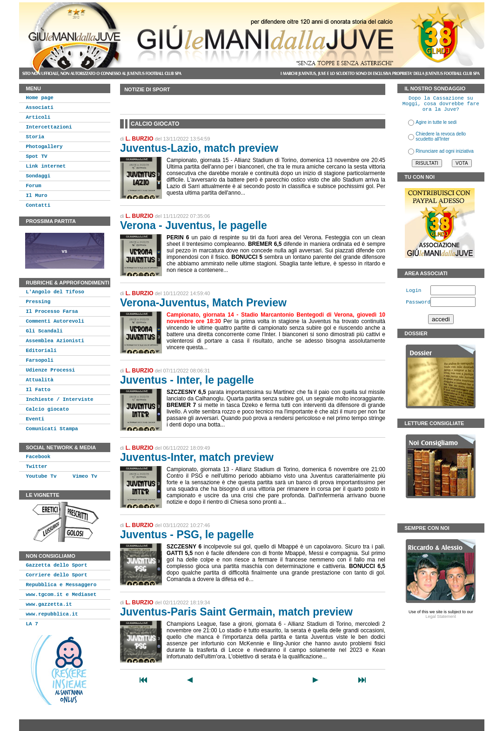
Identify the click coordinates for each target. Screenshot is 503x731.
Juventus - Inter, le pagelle (187, 380)
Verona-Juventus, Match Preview (203, 303)
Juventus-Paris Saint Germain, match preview (236, 612)
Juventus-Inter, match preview (197, 457)
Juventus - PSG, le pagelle (187, 534)
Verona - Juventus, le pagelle (193, 225)
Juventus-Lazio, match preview (199, 148)
